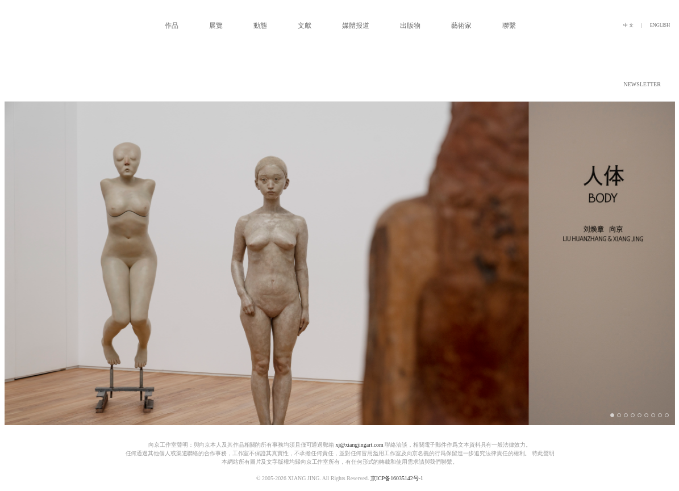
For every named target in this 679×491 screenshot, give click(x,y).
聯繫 (509, 26)
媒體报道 (355, 26)
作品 (171, 26)
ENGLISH (659, 25)
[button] (672, 85)
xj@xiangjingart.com (359, 445)
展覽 (216, 26)
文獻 (304, 26)
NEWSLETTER (641, 84)
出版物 (410, 26)
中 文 (628, 25)
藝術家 (461, 26)
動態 (260, 26)
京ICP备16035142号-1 (396, 478)
